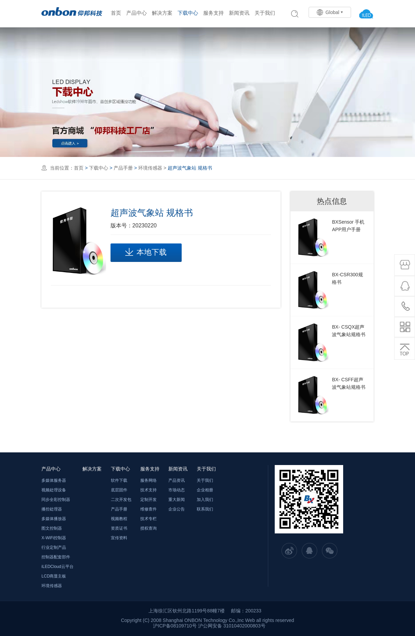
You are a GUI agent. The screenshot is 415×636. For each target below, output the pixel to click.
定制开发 (148, 499)
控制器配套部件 (55, 557)
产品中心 (136, 13)
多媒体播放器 (53, 518)
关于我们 (265, 13)
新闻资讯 (239, 13)
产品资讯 (176, 480)
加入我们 (205, 499)
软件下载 (119, 480)
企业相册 (205, 490)
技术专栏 (148, 518)
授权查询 (148, 528)
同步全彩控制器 (55, 499)
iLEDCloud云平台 (57, 566)
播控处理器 (51, 509)
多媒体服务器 (53, 480)
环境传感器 (150, 168)
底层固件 (119, 490)
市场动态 (176, 490)
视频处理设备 (53, 490)
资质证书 (119, 528)
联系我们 (205, 509)
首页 (116, 13)
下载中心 (188, 13)
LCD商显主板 (53, 576)
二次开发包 (121, 499)
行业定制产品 (53, 547)
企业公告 (176, 509)
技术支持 (148, 490)
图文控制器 (51, 528)
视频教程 (119, 518)
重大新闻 (176, 499)
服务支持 (213, 13)
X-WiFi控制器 (53, 537)
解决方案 (162, 13)
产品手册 (123, 168)
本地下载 (146, 252)
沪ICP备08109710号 (175, 625)
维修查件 (148, 509)
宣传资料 (119, 537)
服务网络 (148, 480)
